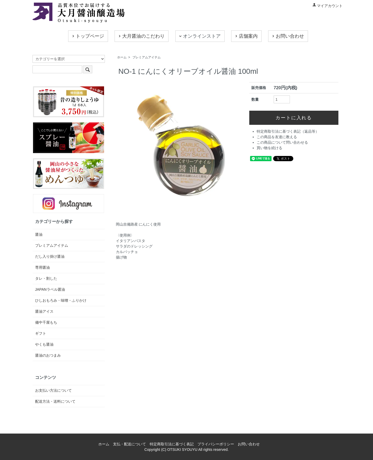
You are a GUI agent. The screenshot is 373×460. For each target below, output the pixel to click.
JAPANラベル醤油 (50, 289)
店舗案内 (246, 36)
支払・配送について (129, 444)
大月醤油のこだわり (141, 36)
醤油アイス (44, 311)
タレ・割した (46, 278)
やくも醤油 (44, 344)
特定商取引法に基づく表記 (172, 444)
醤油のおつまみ (48, 355)
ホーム (122, 57)
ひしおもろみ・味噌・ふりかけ (61, 300)
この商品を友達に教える (277, 137)
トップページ (87, 36)
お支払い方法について (53, 390)
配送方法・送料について (55, 401)
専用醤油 (42, 267)
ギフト (40, 333)
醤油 (38, 234)
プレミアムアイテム (146, 57)
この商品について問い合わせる (282, 142)
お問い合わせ (287, 36)
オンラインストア (199, 36)
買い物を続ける (269, 148)
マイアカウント (327, 6)
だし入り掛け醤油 (49, 256)
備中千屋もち (46, 322)
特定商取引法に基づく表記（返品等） (288, 131)
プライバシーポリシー (215, 444)
